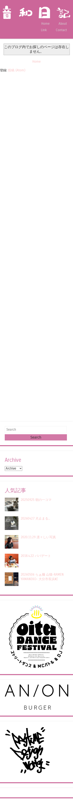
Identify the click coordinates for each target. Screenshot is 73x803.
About (63, 24)
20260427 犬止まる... (35, 518)
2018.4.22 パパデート (36, 556)
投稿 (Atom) (16, 70)
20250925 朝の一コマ (36, 500)
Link (44, 30)
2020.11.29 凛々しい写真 (38, 537)
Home (45, 24)
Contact (61, 30)
